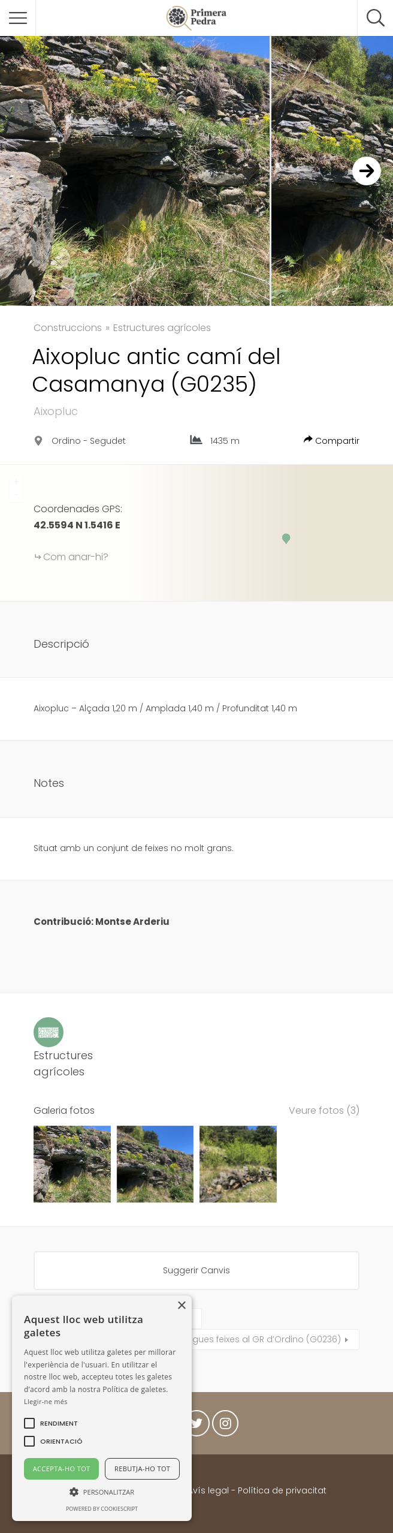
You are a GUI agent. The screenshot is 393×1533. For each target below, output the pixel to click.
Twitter (196, 1426)
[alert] (102, 1408)
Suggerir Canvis (196, 1270)
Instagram (225, 1426)
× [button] (181, 1305)
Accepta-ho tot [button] (61, 1468)
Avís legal (208, 1490)
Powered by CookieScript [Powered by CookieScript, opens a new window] (102, 1509)
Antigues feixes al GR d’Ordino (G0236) (259, 1339)
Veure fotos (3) (324, 1110)
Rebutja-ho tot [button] (142, 1468)
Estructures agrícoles (162, 328)
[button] (59, 1423)
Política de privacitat (282, 1490)
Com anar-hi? (75, 557)
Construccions (68, 328)
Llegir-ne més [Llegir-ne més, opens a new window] (46, 1401)
